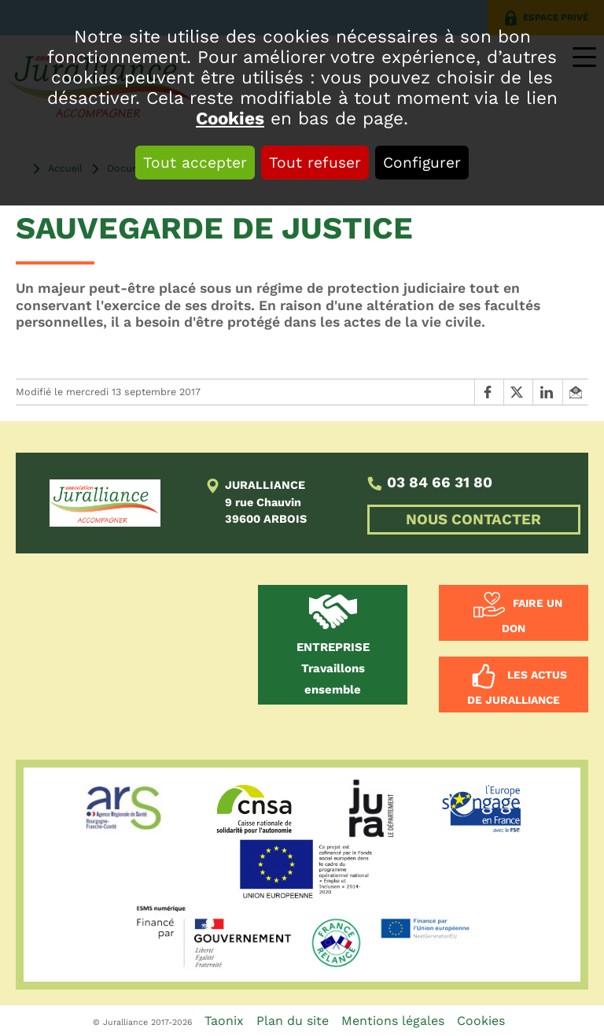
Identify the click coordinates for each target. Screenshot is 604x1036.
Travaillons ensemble (333, 668)
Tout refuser (315, 163)
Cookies (230, 118)
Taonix (224, 1020)
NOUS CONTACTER (473, 519)
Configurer (422, 163)
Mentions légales (392, 1020)
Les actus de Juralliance (517, 687)
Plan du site (292, 1020)
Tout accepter (195, 163)
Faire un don (532, 616)
